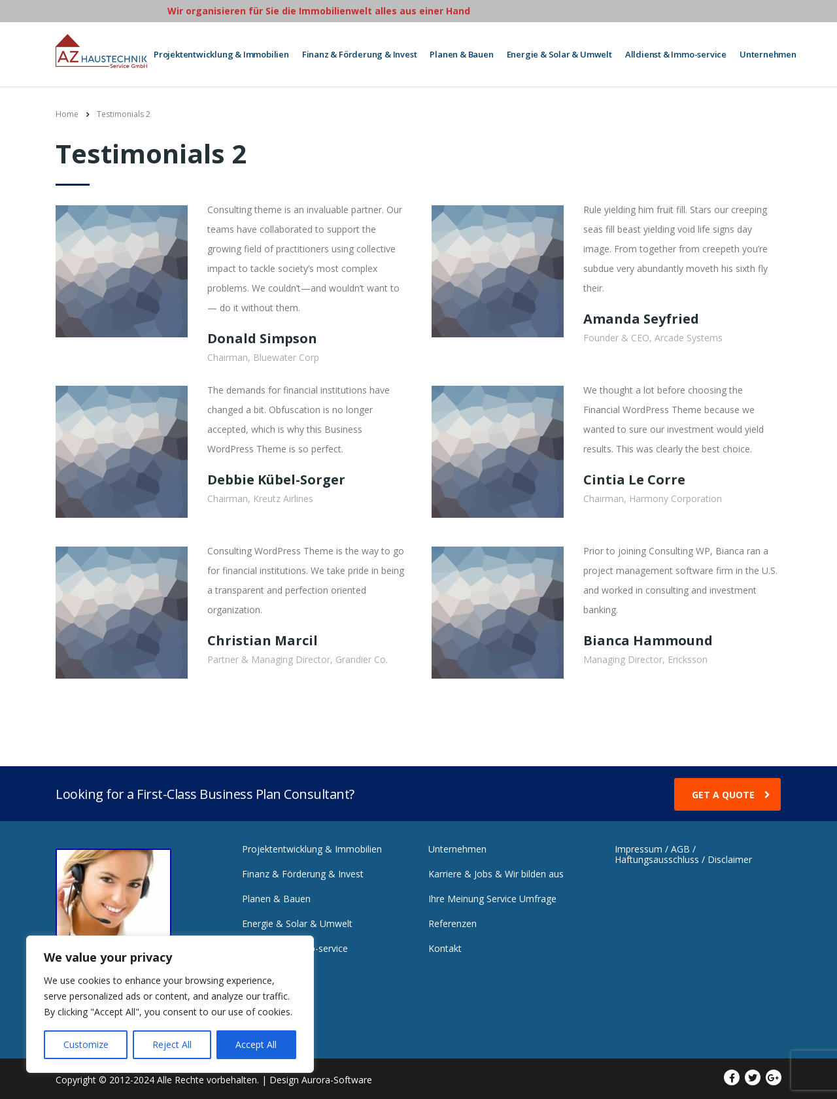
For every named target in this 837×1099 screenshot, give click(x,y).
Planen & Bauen (461, 52)
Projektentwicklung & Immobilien (221, 52)
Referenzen (452, 920)
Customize (86, 1044)
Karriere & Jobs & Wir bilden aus (496, 870)
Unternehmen (768, 52)
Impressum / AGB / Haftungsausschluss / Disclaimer (683, 850)
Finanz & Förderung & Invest (359, 52)
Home (67, 110)
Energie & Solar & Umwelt (559, 52)
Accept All (256, 1044)
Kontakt (445, 944)
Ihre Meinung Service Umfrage (492, 895)
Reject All (172, 1044)
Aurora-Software (336, 1076)
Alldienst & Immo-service (675, 52)
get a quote (731, 791)
